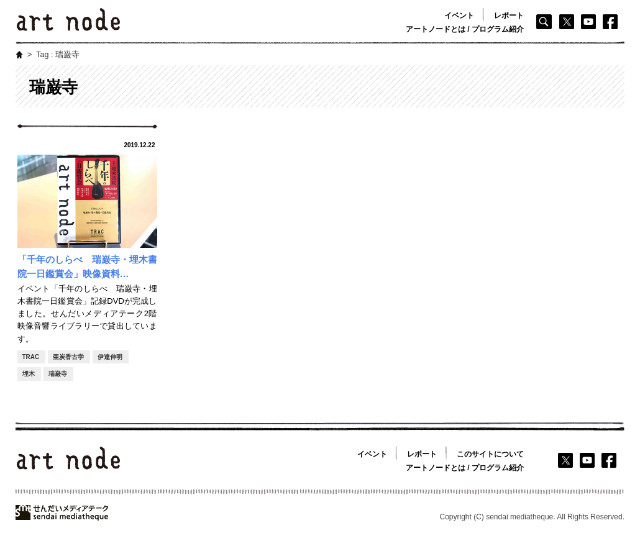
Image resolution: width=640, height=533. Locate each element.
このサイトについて (490, 454)
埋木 (28, 373)
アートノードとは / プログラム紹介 (465, 29)
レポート (509, 15)
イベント (459, 15)
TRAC (31, 356)
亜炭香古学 (68, 356)
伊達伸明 (110, 356)
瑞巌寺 (57, 373)
